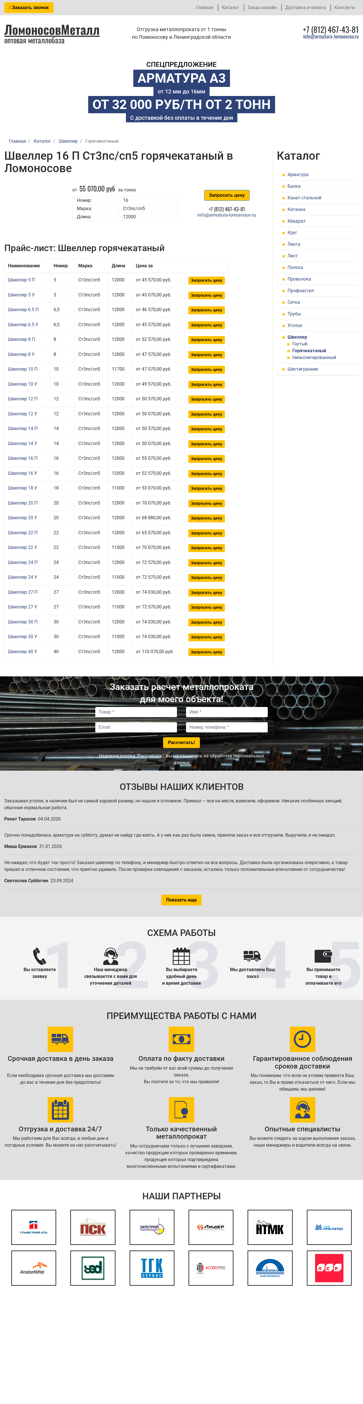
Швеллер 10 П (22, 369)
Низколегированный (314, 357)
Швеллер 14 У (22, 443)
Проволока (299, 279)
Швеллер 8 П (21, 339)
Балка (294, 186)
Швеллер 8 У (21, 354)
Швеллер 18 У (22, 488)
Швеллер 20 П (22, 503)
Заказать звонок (29, 7)
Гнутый (299, 344)
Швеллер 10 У (22, 384)
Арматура (298, 174)
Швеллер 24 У (22, 577)
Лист (293, 255)
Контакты (344, 7)
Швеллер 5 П (21, 280)
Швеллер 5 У (21, 295)
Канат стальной (304, 197)
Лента (294, 244)
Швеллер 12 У (22, 413)
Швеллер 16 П (22, 458)
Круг (292, 232)
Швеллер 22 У (22, 547)
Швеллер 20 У (22, 517)
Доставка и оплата (305, 7)
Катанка (296, 209)
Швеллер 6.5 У (23, 324)
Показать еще (181, 900)
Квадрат (297, 221)
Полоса (295, 267)
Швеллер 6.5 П (23, 309)
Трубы (294, 314)
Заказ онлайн (262, 7)
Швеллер (297, 337)
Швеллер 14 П (22, 428)
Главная (204, 7)
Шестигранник (303, 369)
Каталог (230, 7)
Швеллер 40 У (22, 651)
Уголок (295, 325)
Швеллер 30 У (22, 636)
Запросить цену (227, 195)
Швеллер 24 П (22, 562)
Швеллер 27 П (22, 592)
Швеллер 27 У (22, 607)
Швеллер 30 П (22, 622)
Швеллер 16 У (22, 473)
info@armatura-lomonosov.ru (331, 36)
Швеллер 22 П (22, 532)
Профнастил (301, 290)
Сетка (294, 302)
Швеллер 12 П (22, 398)
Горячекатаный (309, 350)
